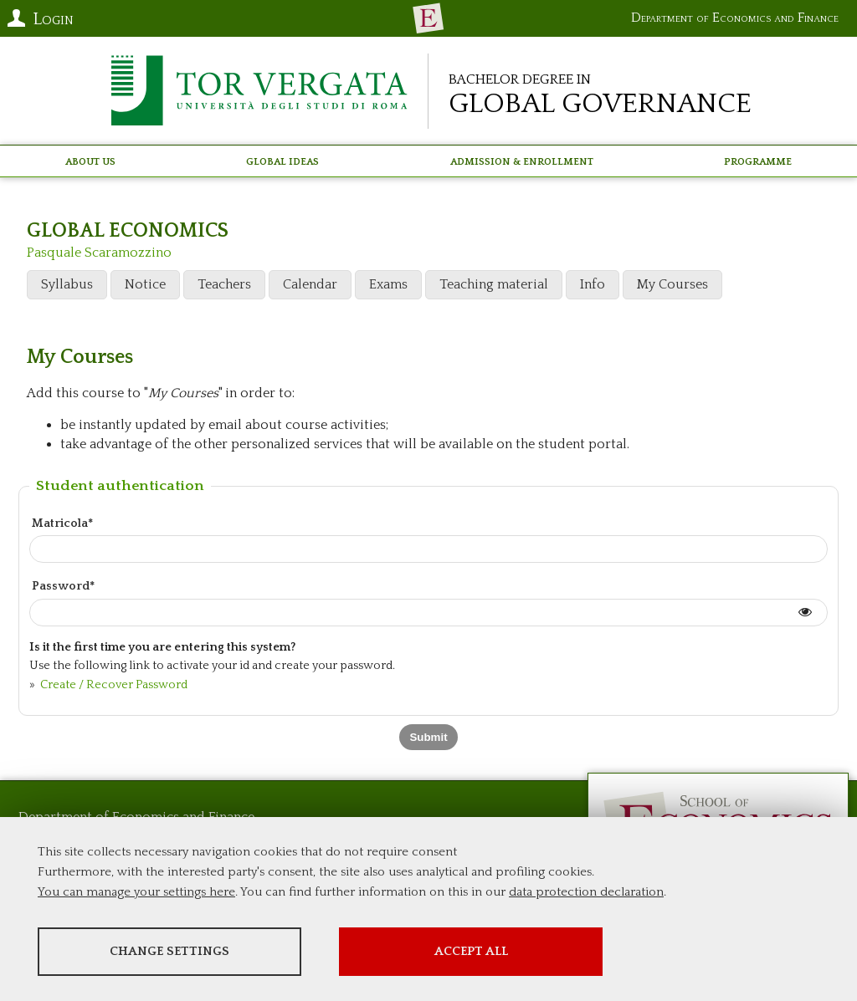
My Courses (672, 284)
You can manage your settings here (136, 892)
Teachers (224, 284)
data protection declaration (586, 892)
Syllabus (67, 284)
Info (592, 284)
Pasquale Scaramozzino (99, 252)
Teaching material (493, 284)
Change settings (169, 951)
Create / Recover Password (112, 685)
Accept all (471, 951)
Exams (388, 284)
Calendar (310, 284)
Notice (145, 284)
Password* (63, 586)
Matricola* (62, 523)
